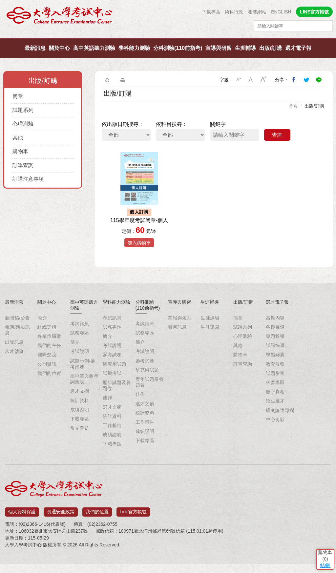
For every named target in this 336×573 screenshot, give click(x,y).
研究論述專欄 (280, 422)
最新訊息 (35, 48)
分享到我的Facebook (294, 79)
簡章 (17, 96)
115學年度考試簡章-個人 (139, 232)
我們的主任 (49, 358)
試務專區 (79, 345)
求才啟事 (14, 364)
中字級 (251, 79)
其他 (17, 137)
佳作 (107, 410)
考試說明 (79, 364)
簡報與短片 (180, 330)
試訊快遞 (275, 358)
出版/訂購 (270, 48)
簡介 (42, 330)
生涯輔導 (245, 48)
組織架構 (46, 339)
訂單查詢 (22, 165)
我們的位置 (49, 385)
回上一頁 (107, 79)
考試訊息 (79, 336)
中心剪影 (275, 432)
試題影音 (275, 385)
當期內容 (275, 330)
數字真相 (275, 404)
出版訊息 (14, 355)
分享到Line (319, 79)
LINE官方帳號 (314, 11)
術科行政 (234, 11)
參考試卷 (112, 367)
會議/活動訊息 (17, 342)
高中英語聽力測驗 (94, 48)
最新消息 (14, 314)
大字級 (263, 79)
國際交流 (46, 367)
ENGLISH (281, 11)
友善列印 (122, 79)
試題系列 (22, 110)
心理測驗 (22, 124)
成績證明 (79, 422)
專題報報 (275, 349)
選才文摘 (79, 403)
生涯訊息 (210, 339)
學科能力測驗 (134, 48)
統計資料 (79, 413)
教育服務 (275, 376)
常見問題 (79, 440)
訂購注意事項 (28, 179)
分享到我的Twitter (306, 79)
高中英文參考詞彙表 (84, 391)
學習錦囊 (275, 367)
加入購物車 (139, 255)
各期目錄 (275, 339)
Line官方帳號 (133, 522)
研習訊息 (177, 339)
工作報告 (112, 437)
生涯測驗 (210, 330)
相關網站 (257, 11)
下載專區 (211, 11)
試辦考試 (112, 385)
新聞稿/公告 (17, 330)
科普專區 (275, 395)
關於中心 (59, 48)
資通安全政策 (60, 522)
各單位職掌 (49, 349)
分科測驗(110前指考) (177, 48)
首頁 (293, 106)
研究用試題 (114, 376)
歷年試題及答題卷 (117, 398)
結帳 (321, 525)
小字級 (238, 79)
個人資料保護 (22, 522)
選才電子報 (298, 48)
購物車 (20, 151)
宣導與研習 (218, 48)
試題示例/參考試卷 (82, 376)
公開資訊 (46, 376)
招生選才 (275, 413)
